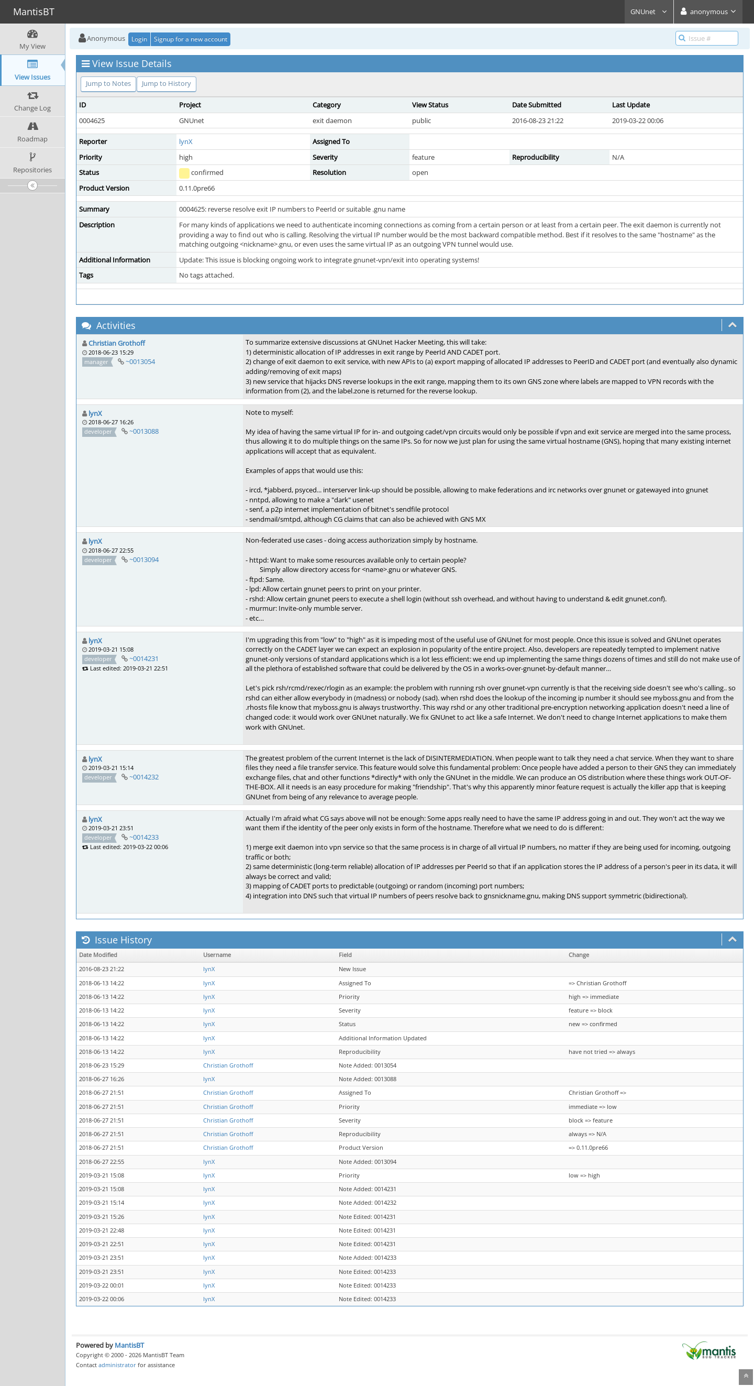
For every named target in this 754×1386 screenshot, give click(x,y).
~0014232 (144, 777)
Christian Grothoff (116, 343)
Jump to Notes (108, 83)
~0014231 (144, 658)
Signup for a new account (190, 39)
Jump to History (166, 83)
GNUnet (649, 11)
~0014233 (144, 837)
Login (139, 39)
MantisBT (129, 1345)
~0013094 (144, 559)
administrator (117, 1365)
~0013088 (144, 431)
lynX (186, 141)
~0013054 (140, 361)
